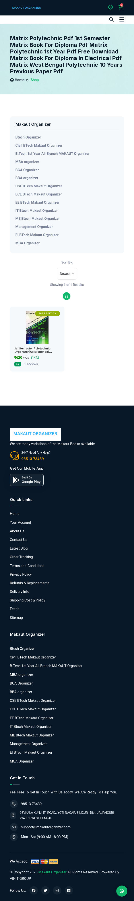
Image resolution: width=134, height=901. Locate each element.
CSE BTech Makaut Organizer (39, 186)
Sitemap (16, 618)
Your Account (20, 522)
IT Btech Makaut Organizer (37, 211)
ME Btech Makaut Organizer (38, 218)
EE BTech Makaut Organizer (38, 202)
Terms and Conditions (27, 566)
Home (17, 80)
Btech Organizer (28, 137)
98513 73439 (32, 459)
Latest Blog (19, 548)
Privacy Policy (21, 574)
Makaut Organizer (52, 872)
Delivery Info (19, 592)
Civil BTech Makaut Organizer (39, 145)
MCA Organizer (28, 243)
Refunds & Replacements (29, 583)
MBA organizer (27, 162)
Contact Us (18, 540)
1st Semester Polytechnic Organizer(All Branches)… (33, 350)
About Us (17, 531)
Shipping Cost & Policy (27, 600)
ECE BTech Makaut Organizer (39, 194)
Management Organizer (34, 227)
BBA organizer (27, 178)
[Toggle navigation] (121, 20)
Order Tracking (21, 557)
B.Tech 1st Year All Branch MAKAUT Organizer (53, 154)
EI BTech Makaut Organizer (37, 235)
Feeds (14, 609)
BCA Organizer (27, 170)
